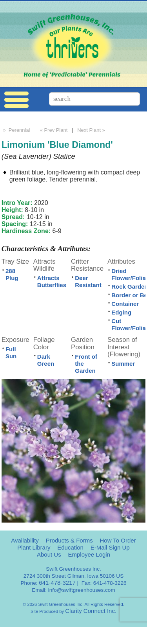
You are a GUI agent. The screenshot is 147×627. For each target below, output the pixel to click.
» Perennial (16, 130)
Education (70, 547)
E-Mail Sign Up (110, 547)
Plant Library (33, 547)
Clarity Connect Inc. (90, 610)
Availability (25, 540)
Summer (123, 363)
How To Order (118, 540)
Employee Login (89, 554)
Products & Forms (69, 540)
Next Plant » (91, 130)
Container (125, 303)
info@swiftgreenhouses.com (81, 590)
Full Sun (10, 352)
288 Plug (11, 274)
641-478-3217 (57, 582)
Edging (121, 312)
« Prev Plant (52, 130)
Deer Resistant (88, 281)
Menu (16, 99)
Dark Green (45, 360)
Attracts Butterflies (51, 281)
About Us (49, 554)
